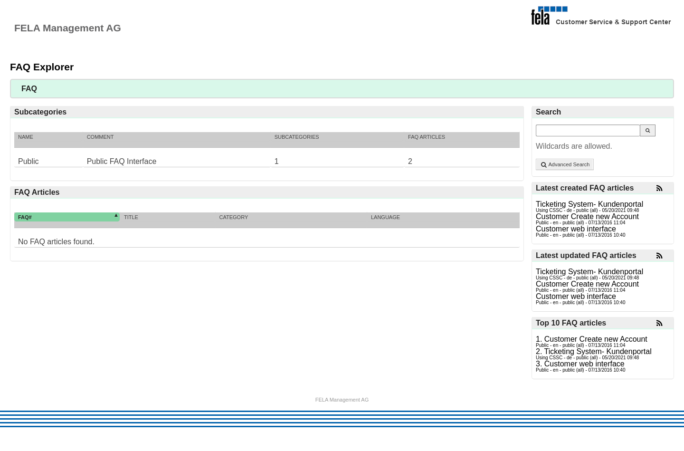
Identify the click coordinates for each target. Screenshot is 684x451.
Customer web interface (576, 229)
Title (131, 217)
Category (233, 217)
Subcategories (297, 137)
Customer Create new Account (587, 216)
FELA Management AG (342, 400)
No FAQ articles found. (56, 242)
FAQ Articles (426, 137)
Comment (100, 137)
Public (28, 161)
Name (25, 137)
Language (385, 217)
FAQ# (25, 217)
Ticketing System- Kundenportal (589, 204)
